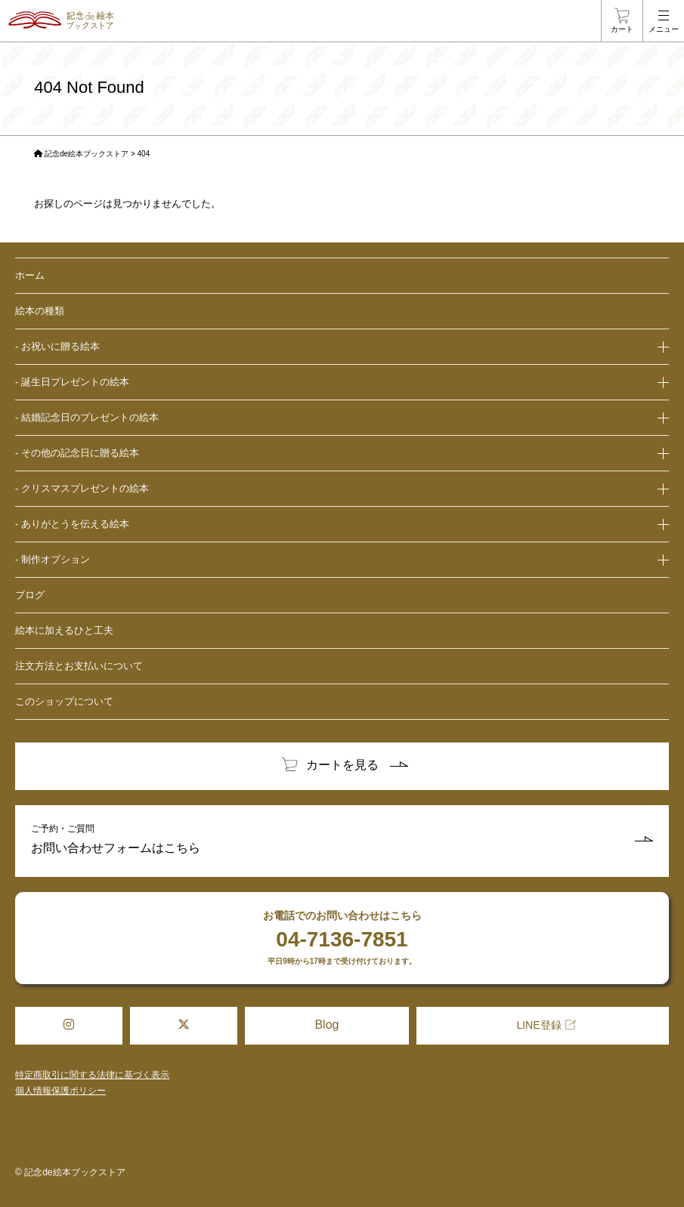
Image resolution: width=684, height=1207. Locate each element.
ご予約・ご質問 (342, 841)
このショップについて (64, 701)
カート (622, 29)
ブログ (30, 594)
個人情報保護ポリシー (60, 1090)
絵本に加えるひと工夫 (64, 630)
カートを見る (342, 764)
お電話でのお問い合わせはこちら (342, 938)
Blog (326, 1024)
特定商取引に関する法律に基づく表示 (92, 1075)
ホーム (30, 275)
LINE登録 (538, 1025)
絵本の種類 (39, 310)
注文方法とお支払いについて (79, 665)
